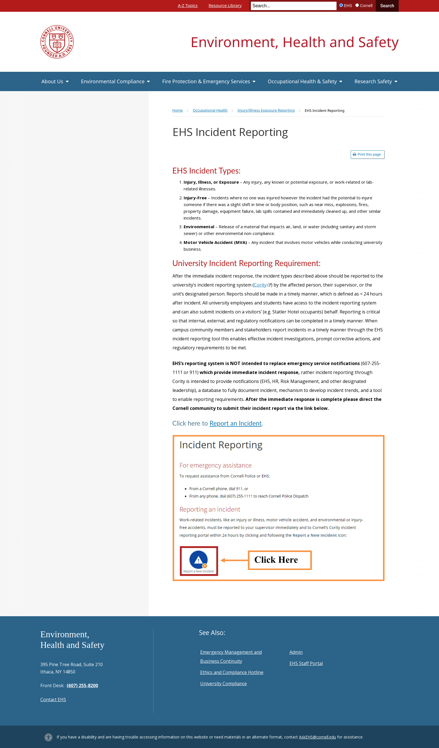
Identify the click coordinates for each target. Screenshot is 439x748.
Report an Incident (236, 423)
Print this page (367, 154)
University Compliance (223, 683)
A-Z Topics (188, 5)
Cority (260, 285)
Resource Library (225, 5)
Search (387, 5)
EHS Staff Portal (306, 663)
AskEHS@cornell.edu (317, 737)
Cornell (366, 5)
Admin (296, 652)
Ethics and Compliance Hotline (231, 672)
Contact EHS (53, 699)
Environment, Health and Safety (295, 41)
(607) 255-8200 (82, 685)
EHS (348, 5)
